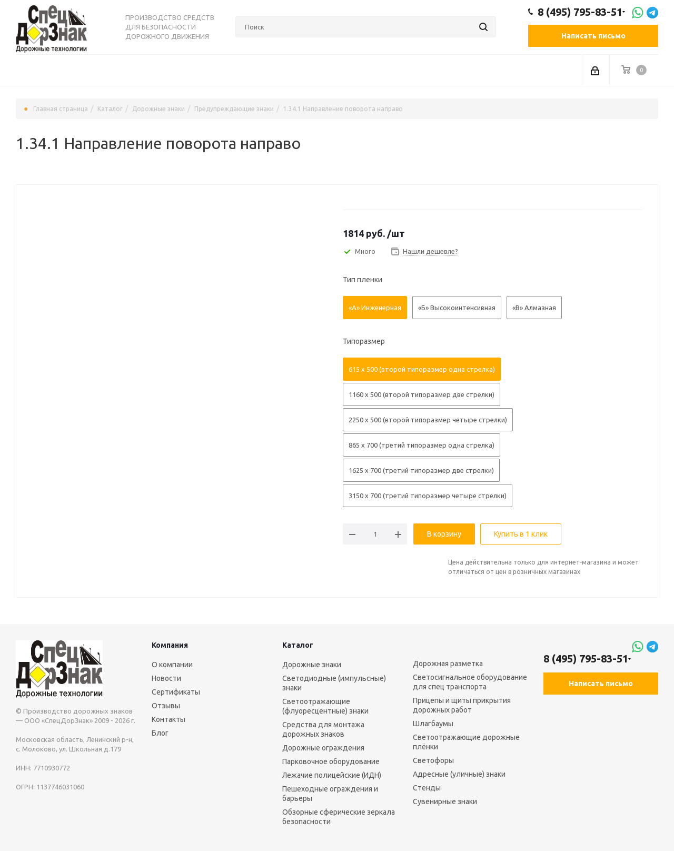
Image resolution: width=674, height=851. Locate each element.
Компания (170, 645)
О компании (172, 664)
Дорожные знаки (311, 664)
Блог (160, 733)
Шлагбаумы (433, 723)
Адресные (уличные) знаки (459, 774)
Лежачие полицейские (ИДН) (331, 775)
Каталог (297, 645)
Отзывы (166, 705)
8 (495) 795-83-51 (580, 12)
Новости (166, 678)
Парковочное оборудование (331, 761)
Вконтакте (553, 715)
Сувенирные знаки (445, 801)
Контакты (168, 719)
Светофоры (433, 760)
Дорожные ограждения (323, 748)
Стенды (427, 788)
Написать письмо (593, 36)
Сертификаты (176, 692)
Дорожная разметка (448, 663)
